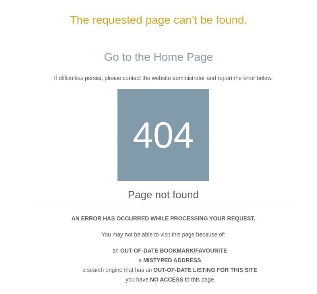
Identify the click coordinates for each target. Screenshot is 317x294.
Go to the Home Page (158, 57)
